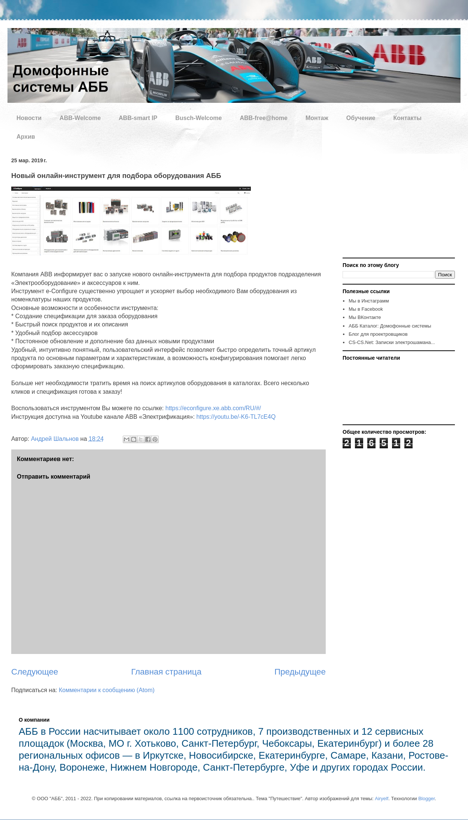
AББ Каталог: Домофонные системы (390, 326)
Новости (29, 118)
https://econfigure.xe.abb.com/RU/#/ (213, 408)
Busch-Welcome (198, 118)
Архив (25, 136)
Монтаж (317, 118)
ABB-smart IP (138, 118)
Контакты (407, 118)
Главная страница (166, 671)
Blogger (426, 798)
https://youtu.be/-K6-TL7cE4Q (236, 417)
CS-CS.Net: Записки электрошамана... (392, 342)
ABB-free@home (264, 118)
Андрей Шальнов (55, 439)
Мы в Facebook (366, 309)
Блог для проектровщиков (378, 334)
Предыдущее (300, 671)
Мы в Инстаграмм (369, 301)
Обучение (361, 118)
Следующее (34, 671)
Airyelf (381, 798)
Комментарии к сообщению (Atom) (107, 690)
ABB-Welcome (80, 118)
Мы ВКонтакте (365, 317)
